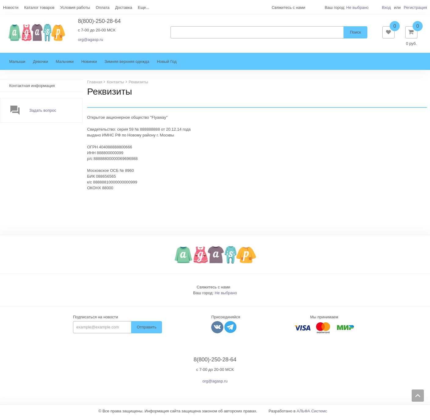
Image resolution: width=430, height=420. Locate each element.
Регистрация (415, 7)
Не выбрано (357, 7)
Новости (10, 7)
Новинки (89, 64)
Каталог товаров (39, 7)
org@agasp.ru (90, 41)
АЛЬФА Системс (312, 414)
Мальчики (65, 64)
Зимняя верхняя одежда (127, 64)
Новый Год (166, 64)
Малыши (17, 64)
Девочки (40, 64)
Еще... (143, 7)
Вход (386, 7)
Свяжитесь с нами (213, 290)
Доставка (123, 7)
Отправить (146, 330)
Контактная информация (32, 88)
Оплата (102, 7)
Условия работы (75, 7)
